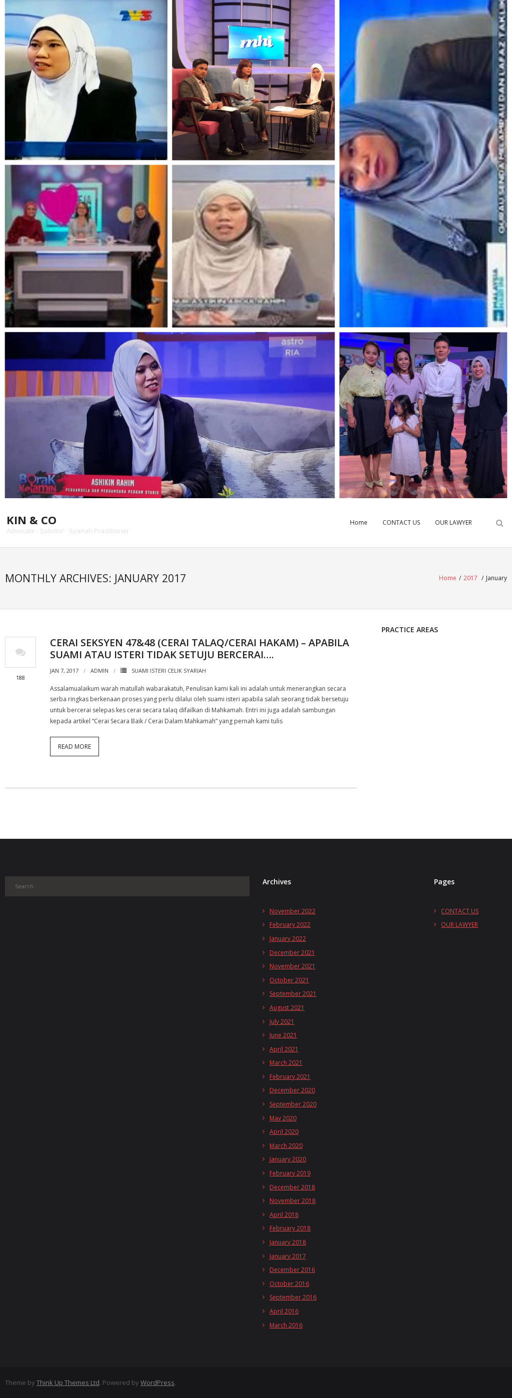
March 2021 (286, 1061)
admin (99, 669)
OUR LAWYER (453, 522)
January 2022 (288, 937)
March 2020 (286, 1144)
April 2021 (284, 1048)
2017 (471, 577)
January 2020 (288, 1158)
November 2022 (293, 910)
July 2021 (282, 1020)
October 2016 (289, 1282)
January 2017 (288, 1255)
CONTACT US (401, 522)
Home (359, 522)
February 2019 (290, 1172)
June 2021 (283, 1034)
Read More (74, 745)
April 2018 (284, 1213)
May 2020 (283, 1117)
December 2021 (292, 951)
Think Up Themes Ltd (68, 1381)
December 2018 (292, 1186)
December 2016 (292, 1268)
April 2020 (284, 1130)
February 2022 (290, 923)
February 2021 (290, 1075)
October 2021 (289, 979)
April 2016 (284, 1310)
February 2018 (290, 1227)
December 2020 (292, 1089)
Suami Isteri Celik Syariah (169, 669)
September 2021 (293, 992)
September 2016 (293, 1296)
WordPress (157, 1381)
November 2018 (293, 1199)
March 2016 (286, 1324)
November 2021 (293, 965)
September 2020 (293, 1103)
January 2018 (288, 1241)
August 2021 (287, 1006)
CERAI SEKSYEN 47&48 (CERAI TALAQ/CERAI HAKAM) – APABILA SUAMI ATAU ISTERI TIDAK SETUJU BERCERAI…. (199, 647)
